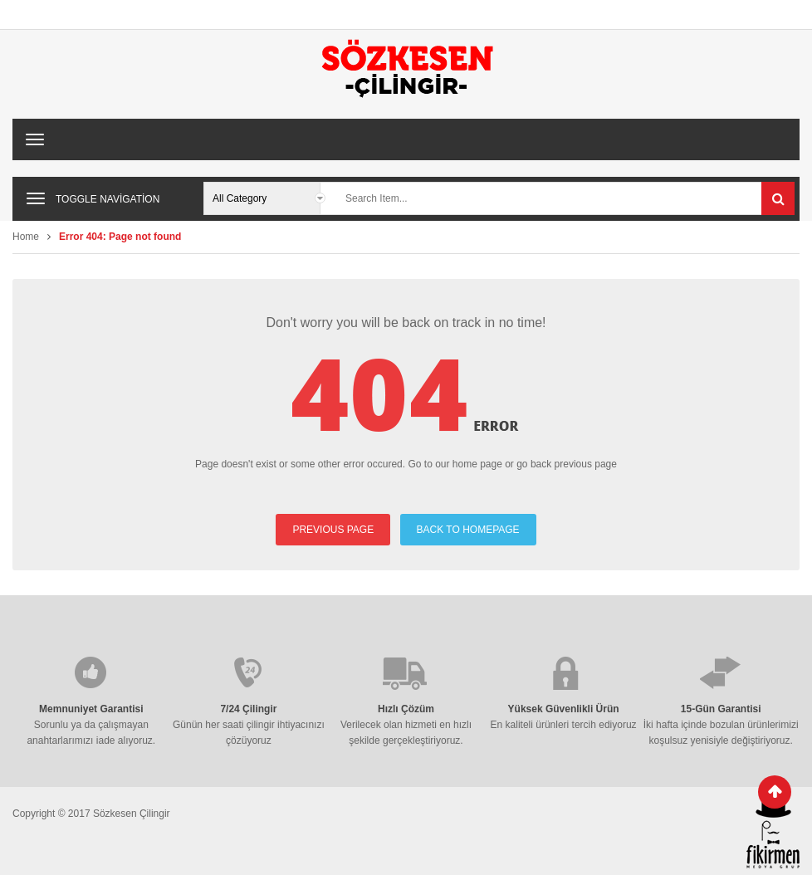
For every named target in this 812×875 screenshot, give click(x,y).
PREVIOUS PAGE (333, 529)
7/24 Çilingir (248, 709)
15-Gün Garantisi (721, 709)
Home (25, 236)
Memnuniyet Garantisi (91, 709)
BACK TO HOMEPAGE (468, 529)
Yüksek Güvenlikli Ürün (563, 709)
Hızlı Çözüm (406, 709)
